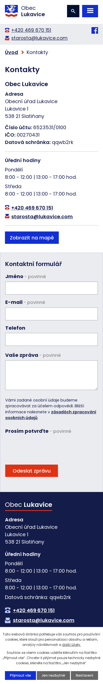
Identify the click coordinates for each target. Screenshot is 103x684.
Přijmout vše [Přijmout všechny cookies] (20, 675)
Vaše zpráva (33, 355)
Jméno (25, 276)
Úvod (11, 52)
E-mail (25, 302)
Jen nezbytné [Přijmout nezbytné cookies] (53, 675)
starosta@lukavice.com (39, 38)
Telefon (15, 327)
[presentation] (47, 447)
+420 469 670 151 (31, 30)
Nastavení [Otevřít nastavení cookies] (84, 675)
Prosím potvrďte (38, 431)
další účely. (71, 644)
